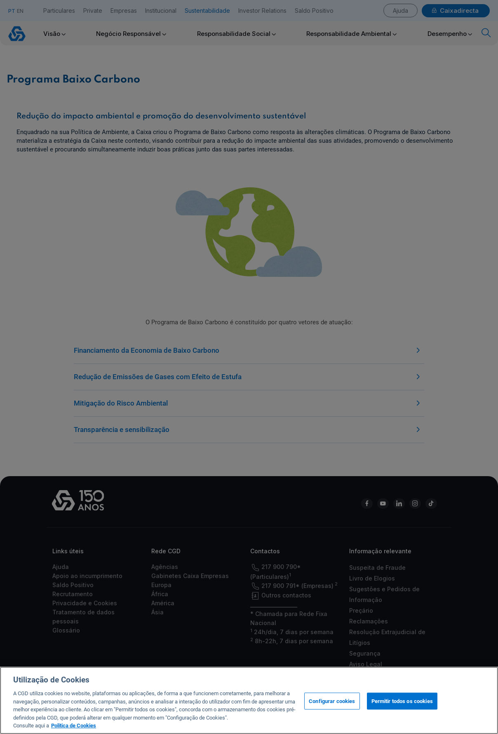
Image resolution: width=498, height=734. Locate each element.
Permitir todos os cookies (402, 707)
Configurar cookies (332, 707)
